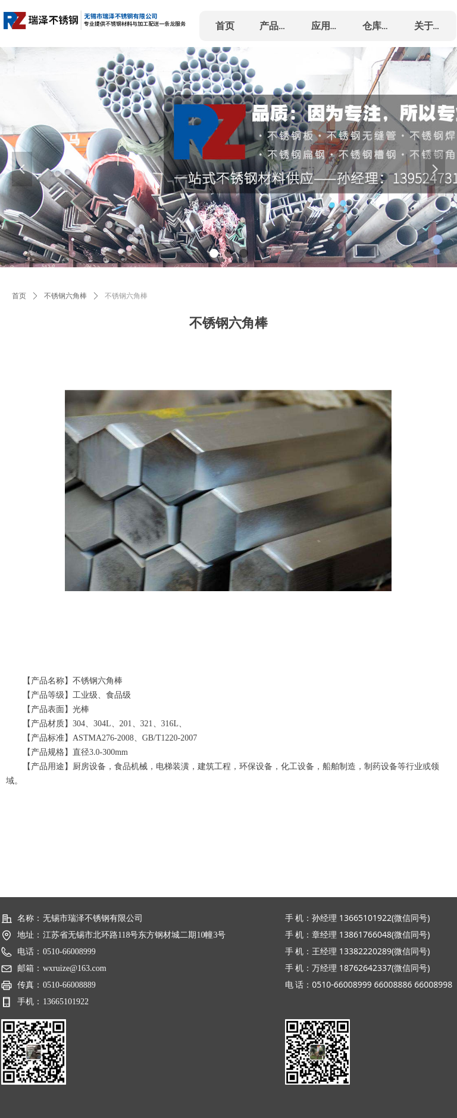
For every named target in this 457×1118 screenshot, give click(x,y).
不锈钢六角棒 (65, 296)
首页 (19, 296)
